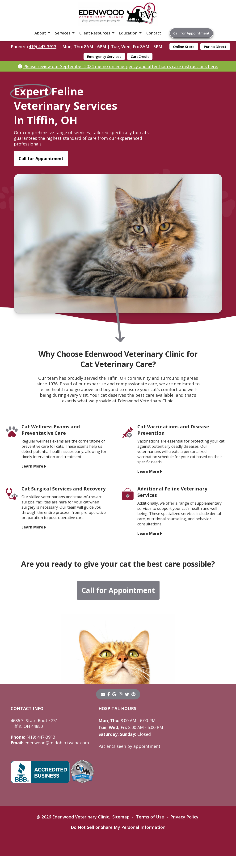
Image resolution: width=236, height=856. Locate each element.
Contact (153, 33)
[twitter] (127, 694)
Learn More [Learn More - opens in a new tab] (32, 466)
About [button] (40, 33)
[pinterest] (133, 694)
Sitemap (121, 817)
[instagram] (120, 694)
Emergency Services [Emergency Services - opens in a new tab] (104, 56)
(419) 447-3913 (41, 46)
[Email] (103, 694)
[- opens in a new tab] (108, 694)
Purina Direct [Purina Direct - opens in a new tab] (215, 46)
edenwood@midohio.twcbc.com (50, 742)
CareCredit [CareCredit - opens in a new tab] (140, 56)
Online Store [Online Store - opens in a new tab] (183, 46)
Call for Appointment (191, 33)
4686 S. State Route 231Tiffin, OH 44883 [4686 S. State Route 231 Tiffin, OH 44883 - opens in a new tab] (34, 723)
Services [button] (62, 33)
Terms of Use (150, 817)
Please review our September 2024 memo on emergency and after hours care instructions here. (120, 66)
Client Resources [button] (94, 33)
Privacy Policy (184, 817)
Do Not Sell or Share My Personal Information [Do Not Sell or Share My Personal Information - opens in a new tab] (118, 827)
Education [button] (128, 33)
